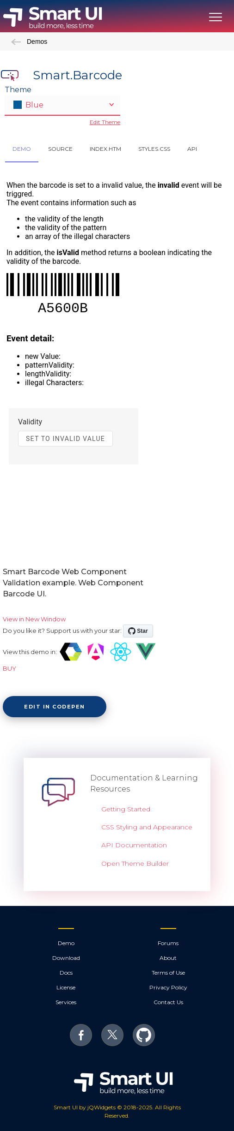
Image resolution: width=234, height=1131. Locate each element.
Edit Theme (105, 122)
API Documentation (134, 845)
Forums (168, 943)
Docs (66, 972)
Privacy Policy (168, 987)
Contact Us (168, 1002)
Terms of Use (168, 972)
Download (66, 957)
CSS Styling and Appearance (146, 827)
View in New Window (34, 619)
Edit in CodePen (54, 706)
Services (65, 1002)
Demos (29, 41)
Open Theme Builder (135, 863)
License (65, 987)
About (168, 957)
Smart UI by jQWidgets (85, 1107)
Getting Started (125, 809)
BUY (9, 668)
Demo (66, 943)
